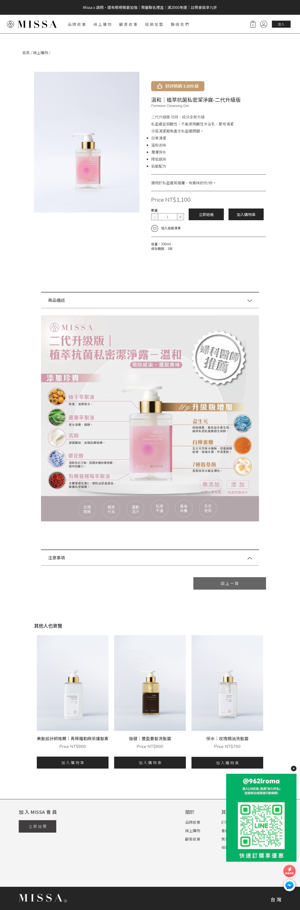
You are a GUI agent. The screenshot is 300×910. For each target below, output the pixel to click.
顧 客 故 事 (128, 24)
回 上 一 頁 (230, 583)
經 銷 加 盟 (154, 24)
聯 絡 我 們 (180, 24)
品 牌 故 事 (77, 24)
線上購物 (40, 52)
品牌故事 (192, 822)
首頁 (26, 52)
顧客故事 (192, 839)
